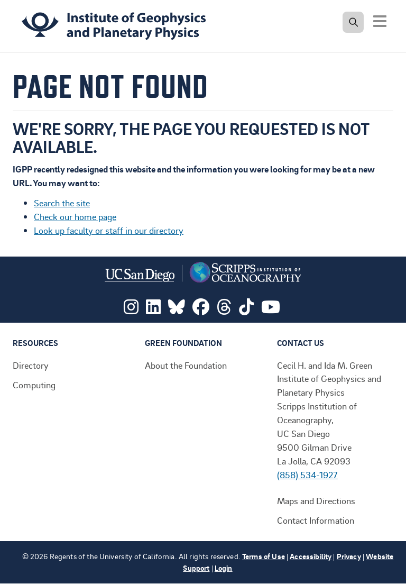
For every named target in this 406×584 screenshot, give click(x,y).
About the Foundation (186, 365)
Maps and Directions (316, 500)
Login (224, 568)
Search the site (62, 202)
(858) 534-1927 (307, 474)
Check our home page (75, 216)
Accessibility (310, 556)
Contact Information (315, 520)
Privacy (349, 556)
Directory (31, 365)
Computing (34, 384)
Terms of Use (263, 556)
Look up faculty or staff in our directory (108, 230)
